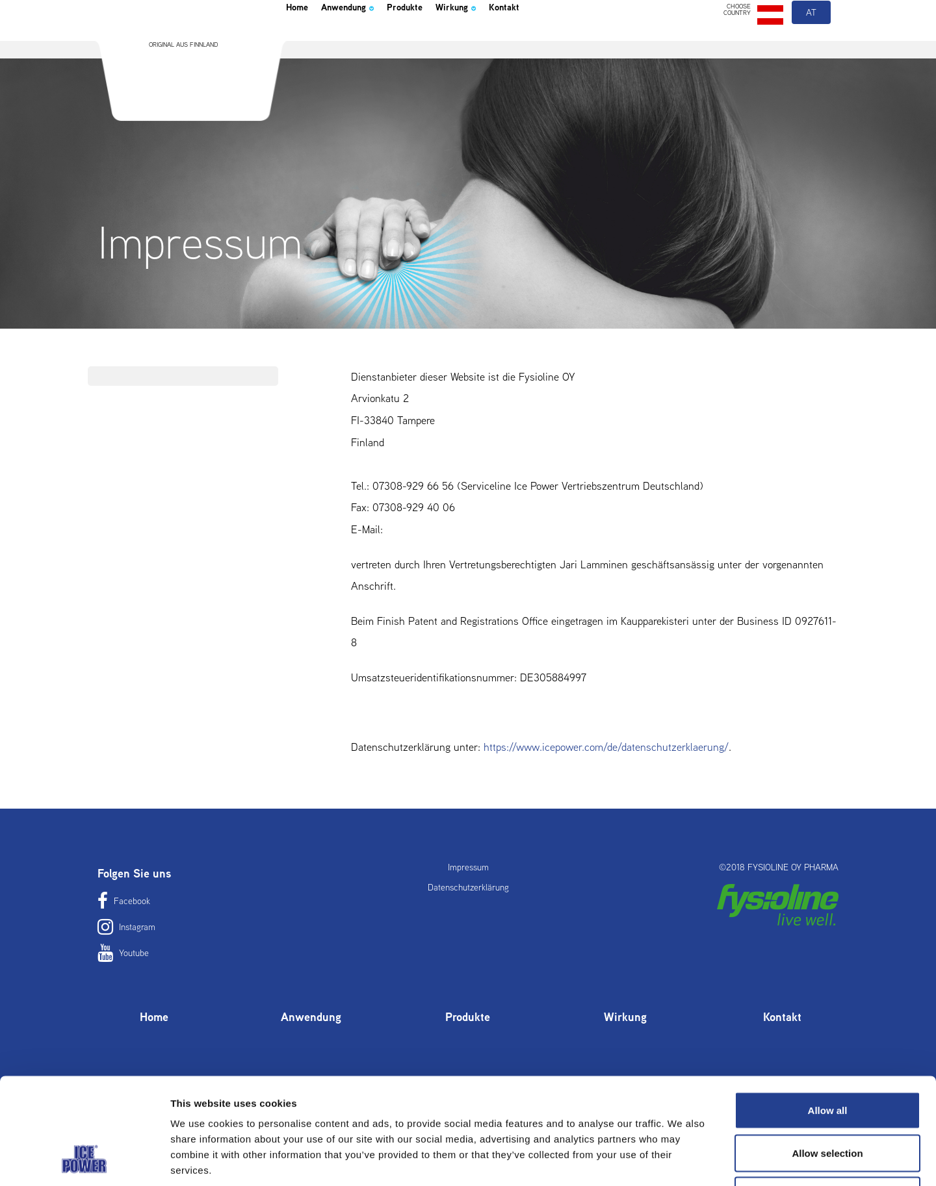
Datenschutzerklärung (468, 887)
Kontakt (565, 41)
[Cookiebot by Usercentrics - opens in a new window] (84, 1160)
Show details (682, 1160)
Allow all (828, 1015)
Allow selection (827, 1058)
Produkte (441, 41)
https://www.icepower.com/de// (606, 747)
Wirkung (505, 41)
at (812, 44)
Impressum (468, 867)
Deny (828, 1100)
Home (301, 41)
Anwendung (367, 41)
